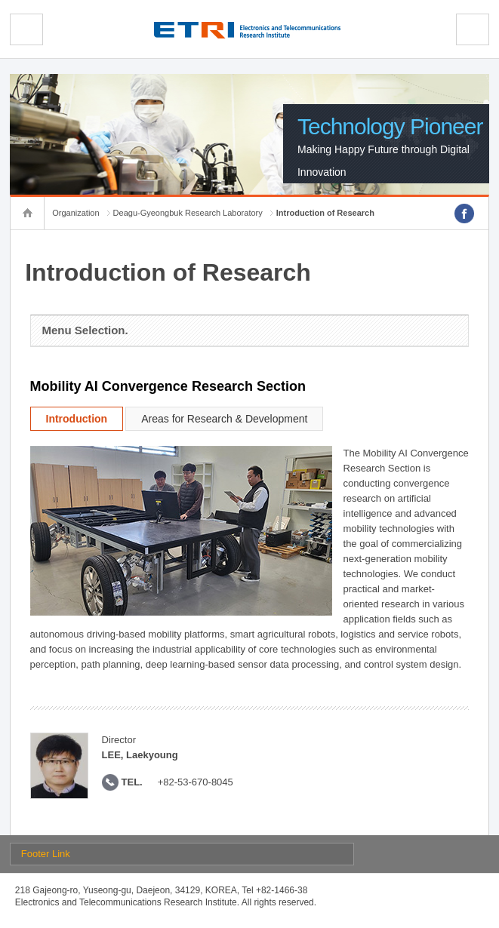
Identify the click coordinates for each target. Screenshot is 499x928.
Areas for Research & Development (224, 419)
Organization (75, 212)
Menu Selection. (85, 330)
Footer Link (45, 853)
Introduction (77, 419)
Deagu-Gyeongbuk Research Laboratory (188, 212)
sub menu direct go (0, 0)
